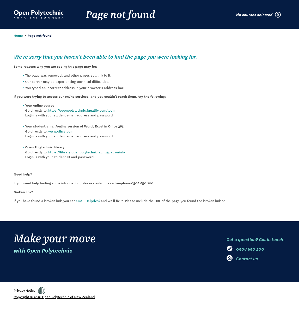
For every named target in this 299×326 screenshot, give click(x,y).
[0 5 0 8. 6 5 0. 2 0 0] (256, 249)
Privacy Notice (25, 290)
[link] (41, 290)
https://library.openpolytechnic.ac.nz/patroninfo (86, 152)
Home (18, 35)
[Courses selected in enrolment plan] (261, 14)
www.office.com (60, 131)
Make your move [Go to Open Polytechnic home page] (55, 243)
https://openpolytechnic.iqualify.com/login (81, 110)
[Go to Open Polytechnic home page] (38, 14)
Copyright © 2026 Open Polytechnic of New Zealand (54, 296)
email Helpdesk (88, 200)
